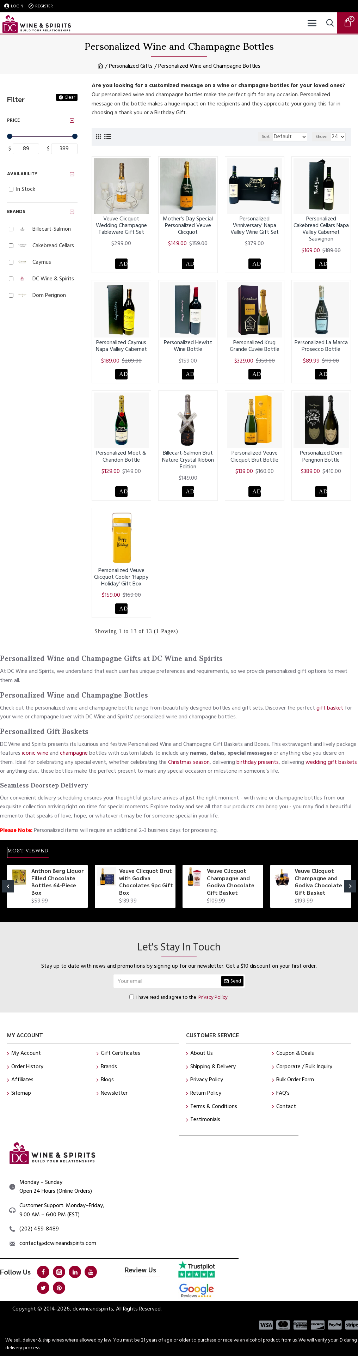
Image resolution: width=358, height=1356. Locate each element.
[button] (8, 886)
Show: (321, 137)
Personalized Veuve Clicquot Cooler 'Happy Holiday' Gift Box (121, 582)
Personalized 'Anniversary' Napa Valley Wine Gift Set (254, 225)
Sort (250, 137)
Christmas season (189, 759)
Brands (16, 211)
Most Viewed (35, 851)
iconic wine (35, 750)
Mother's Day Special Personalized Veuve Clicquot (188, 225)
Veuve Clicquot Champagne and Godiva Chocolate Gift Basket (230, 881)
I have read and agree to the (179, 997)
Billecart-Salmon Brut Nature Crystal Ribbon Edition (188, 463)
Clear (69, 97)
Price (13, 120)
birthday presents (257, 759)
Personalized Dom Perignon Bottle (321, 460)
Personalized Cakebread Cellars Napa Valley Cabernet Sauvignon (321, 229)
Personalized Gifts (131, 66)
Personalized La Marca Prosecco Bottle (321, 347)
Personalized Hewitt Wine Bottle (188, 347)
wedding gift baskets (331, 759)
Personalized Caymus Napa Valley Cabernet (121, 347)
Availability (22, 174)
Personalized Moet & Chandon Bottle (121, 460)
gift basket (329, 705)
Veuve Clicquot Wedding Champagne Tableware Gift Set (121, 225)
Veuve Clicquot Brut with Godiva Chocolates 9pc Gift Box (146, 881)
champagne (74, 750)
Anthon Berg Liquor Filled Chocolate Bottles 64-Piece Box (57, 881)
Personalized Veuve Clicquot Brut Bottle (254, 460)
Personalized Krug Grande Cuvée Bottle (254, 347)
